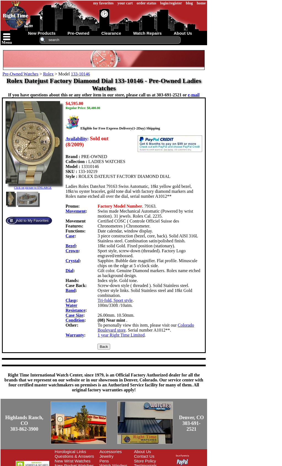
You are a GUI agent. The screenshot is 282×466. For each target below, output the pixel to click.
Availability (76, 138)
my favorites (103, 3)
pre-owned (78, 33)
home (201, 3)
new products (42, 33)
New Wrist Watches (73, 461)
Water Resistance (75, 308)
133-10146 (80, 74)
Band (70, 290)
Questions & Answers (74, 456)
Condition (75, 320)
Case (70, 236)
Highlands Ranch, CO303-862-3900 (24, 423)
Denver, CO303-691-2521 (191, 423)
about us (183, 33)
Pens (104, 461)
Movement (76, 211)
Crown (72, 250)
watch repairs (147, 33)
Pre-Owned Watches (20, 74)
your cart (125, 3)
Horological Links (70, 451)
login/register (171, 3)
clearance (111, 33)
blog (189, 3)
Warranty (75, 335)
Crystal (73, 260)
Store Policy (145, 461)
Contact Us (144, 456)
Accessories (110, 451)
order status (146, 3)
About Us (142, 451)
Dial (69, 270)
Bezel (70, 245)
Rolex (48, 74)
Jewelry (106, 456)
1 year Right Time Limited (121, 335)
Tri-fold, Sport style (114, 300)
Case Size (74, 315)
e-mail (194, 95)
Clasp (71, 300)
